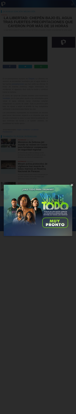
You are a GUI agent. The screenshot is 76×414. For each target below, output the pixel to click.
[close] (72, 185)
